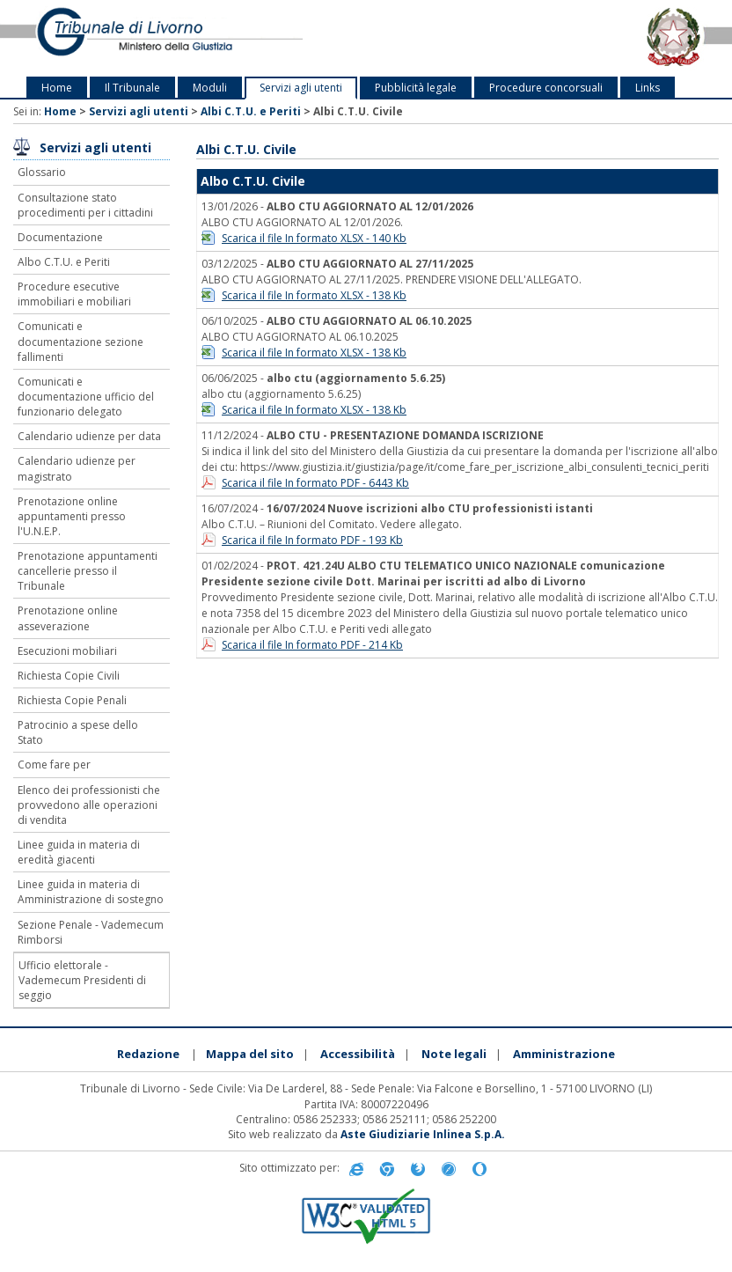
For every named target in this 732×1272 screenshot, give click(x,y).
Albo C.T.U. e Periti (64, 261)
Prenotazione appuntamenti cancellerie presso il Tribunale (87, 570)
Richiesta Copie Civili (69, 675)
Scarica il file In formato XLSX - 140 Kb (314, 238)
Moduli (210, 87)
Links (647, 87)
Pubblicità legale (416, 87)
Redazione (148, 1054)
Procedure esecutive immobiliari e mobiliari (74, 294)
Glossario (42, 172)
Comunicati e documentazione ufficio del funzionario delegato (86, 396)
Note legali (454, 1054)
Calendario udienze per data (89, 436)
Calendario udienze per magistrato (76, 468)
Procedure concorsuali (546, 87)
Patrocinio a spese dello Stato (78, 732)
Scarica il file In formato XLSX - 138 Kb (314, 295)
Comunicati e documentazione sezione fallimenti (80, 341)
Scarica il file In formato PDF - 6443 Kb (315, 482)
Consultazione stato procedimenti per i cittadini (85, 205)
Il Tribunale (132, 87)
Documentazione (60, 237)
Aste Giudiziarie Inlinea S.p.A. (422, 1134)
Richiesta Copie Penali (72, 700)
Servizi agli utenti (301, 87)
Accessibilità (357, 1054)
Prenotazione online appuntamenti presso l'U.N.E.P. (72, 516)
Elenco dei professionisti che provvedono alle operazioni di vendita (89, 805)
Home (56, 87)
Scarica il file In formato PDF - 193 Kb (312, 540)
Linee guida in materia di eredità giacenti (79, 852)
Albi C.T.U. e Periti (251, 111)
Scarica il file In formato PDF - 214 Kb (312, 644)
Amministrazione (564, 1054)
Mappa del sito (250, 1054)
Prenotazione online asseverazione (68, 618)
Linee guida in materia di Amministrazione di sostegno (91, 892)
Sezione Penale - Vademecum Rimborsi (91, 932)
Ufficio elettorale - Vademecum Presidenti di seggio (82, 980)
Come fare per (54, 764)
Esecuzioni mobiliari (67, 650)
